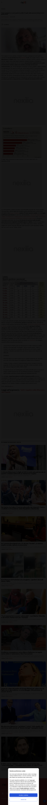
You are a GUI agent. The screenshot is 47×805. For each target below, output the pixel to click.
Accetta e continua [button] (23, 795)
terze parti (32, 780)
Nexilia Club (23, 799)
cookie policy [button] (28, 777)
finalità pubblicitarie (24, 788)
